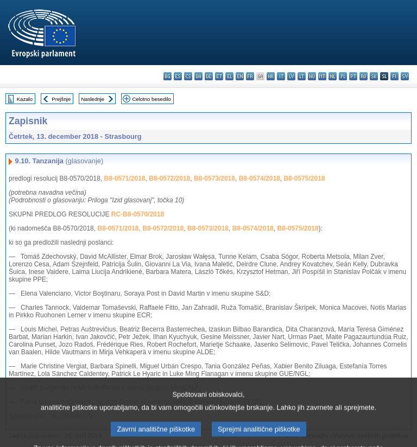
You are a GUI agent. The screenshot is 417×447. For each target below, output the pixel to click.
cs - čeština (188, 76)
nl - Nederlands (332, 76)
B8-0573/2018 (214, 178)
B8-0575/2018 (304, 178)
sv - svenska (405, 76)
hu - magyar (312, 76)
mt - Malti (322, 76)
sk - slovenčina (374, 76)
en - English (240, 76)
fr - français (250, 76)
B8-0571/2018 (124, 178)
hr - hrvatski (271, 76)
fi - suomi (394, 76)
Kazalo (25, 99)
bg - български (167, 76)
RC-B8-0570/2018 (137, 214)
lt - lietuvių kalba (302, 76)
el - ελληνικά (229, 76)
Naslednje (92, 99)
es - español (178, 76)
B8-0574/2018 (259, 178)
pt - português (353, 76)
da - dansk (198, 76)
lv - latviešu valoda (291, 76)
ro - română (363, 76)
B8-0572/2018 (169, 178)
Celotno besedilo (151, 99)
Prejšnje (61, 99)
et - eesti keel (219, 76)
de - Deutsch (209, 76)
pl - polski (343, 76)
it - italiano (281, 76)
